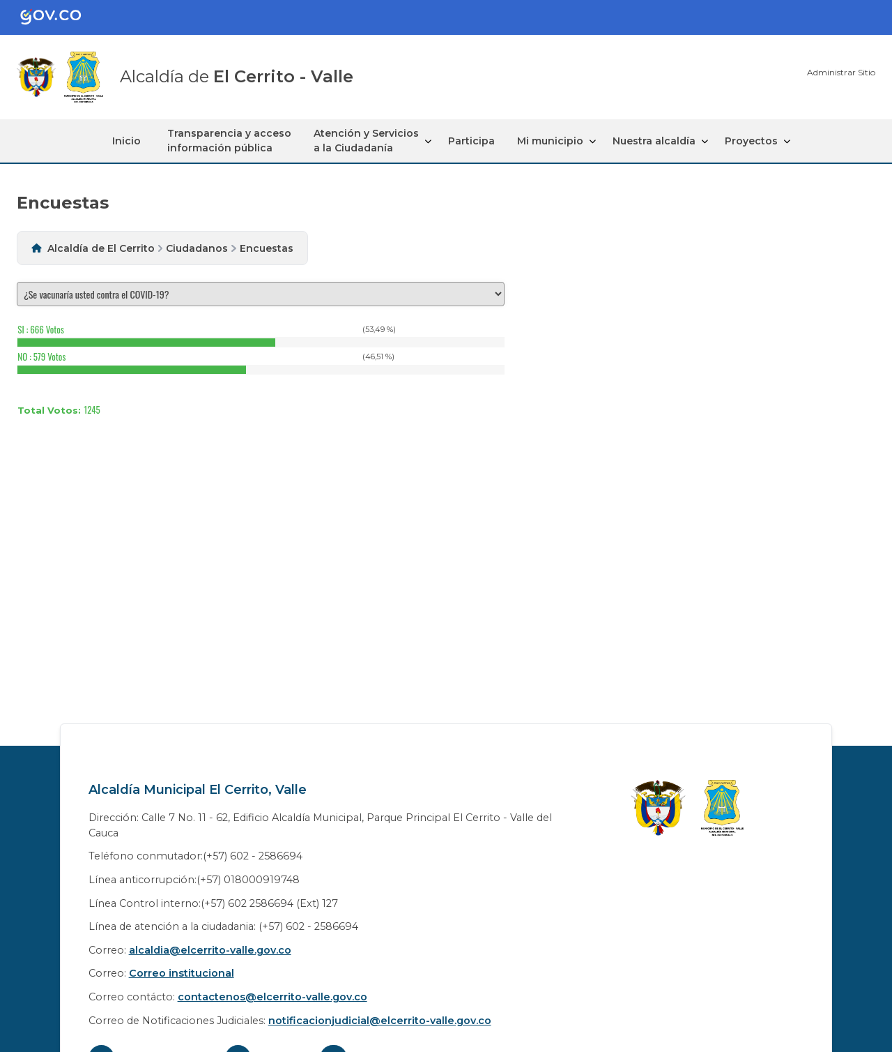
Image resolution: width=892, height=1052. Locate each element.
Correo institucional (181, 973)
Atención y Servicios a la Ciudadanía (366, 140)
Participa (471, 141)
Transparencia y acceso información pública (229, 140)
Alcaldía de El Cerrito (101, 248)
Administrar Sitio (841, 72)
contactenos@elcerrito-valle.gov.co (272, 997)
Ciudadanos (197, 248)
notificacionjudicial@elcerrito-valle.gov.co (379, 1020)
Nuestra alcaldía (654, 141)
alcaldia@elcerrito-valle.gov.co (210, 950)
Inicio (126, 141)
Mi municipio (550, 141)
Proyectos (751, 141)
